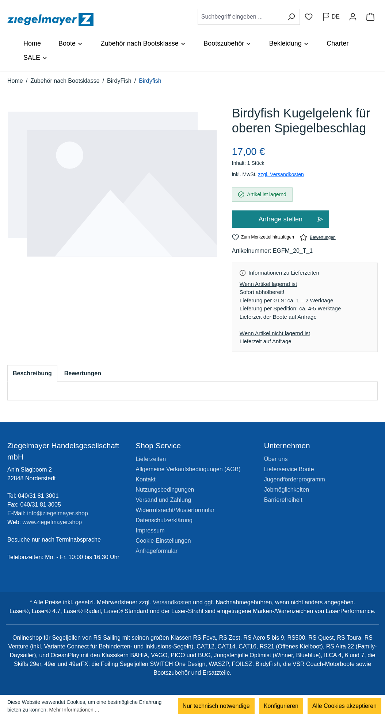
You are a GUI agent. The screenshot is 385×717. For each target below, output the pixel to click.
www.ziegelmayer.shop (52, 522)
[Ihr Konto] (353, 17)
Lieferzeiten (151, 459)
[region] (112, 192)
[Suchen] (291, 17)
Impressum (150, 530)
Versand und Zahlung (163, 500)
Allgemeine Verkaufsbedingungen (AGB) (188, 469)
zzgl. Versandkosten (281, 174)
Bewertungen (318, 237)
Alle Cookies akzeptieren (344, 706)
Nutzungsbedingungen (165, 490)
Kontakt (145, 479)
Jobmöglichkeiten (286, 490)
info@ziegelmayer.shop (57, 513)
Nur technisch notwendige (216, 706)
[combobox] (240, 17)
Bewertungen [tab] (82, 373)
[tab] (32, 373)
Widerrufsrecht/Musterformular (175, 510)
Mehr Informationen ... (74, 710)
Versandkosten (172, 602)
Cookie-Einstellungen (163, 541)
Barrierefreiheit (283, 500)
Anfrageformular (157, 551)
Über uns (276, 459)
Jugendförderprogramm (294, 479)
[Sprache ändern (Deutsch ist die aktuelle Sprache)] (330, 17)
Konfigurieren (281, 706)
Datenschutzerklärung (164, 520)
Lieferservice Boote (289, 469)
